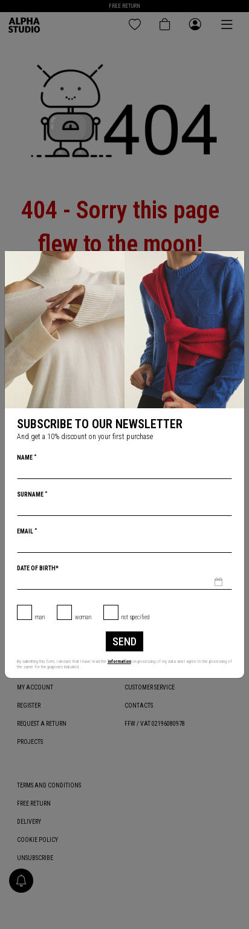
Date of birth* (38, 568)
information (119, 661)
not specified (135, 617)
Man (40, 617)
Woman (83, 617)
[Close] (234, 261)
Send (124, 641)
